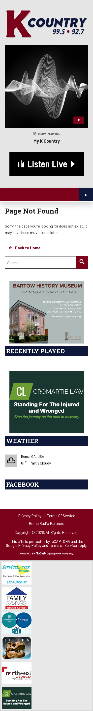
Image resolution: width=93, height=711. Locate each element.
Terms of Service (63, 545)
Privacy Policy (29, 545)
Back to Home (24, 247)
